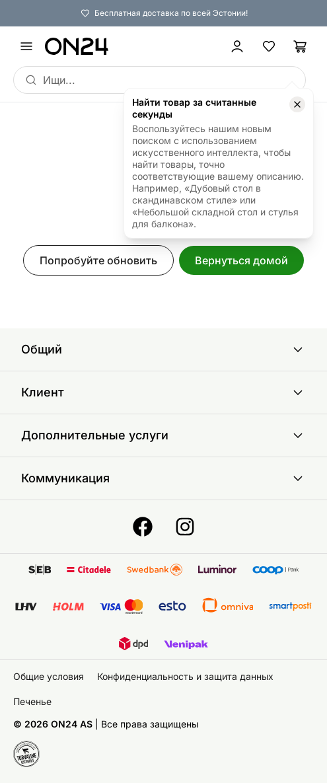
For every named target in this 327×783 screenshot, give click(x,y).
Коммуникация (163, 478)
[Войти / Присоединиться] (237, 46)
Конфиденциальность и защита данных (185, 676)
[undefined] (26, 46)
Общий (163, 349)
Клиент (163, 392)
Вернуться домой (241, 260)
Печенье (32, 701)
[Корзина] (300, 46)
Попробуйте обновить (98, 260)
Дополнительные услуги (163, 435)
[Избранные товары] (269, 46)
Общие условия (48, 676)
